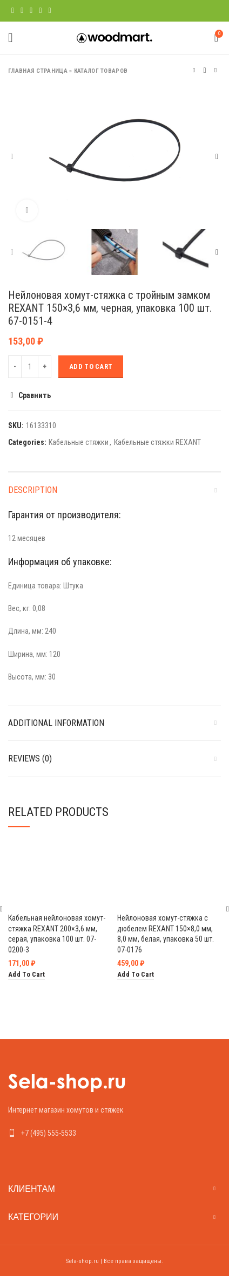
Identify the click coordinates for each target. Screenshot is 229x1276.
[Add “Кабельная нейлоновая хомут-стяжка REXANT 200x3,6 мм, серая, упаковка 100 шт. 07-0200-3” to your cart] (26, 974)
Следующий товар (215, 70)
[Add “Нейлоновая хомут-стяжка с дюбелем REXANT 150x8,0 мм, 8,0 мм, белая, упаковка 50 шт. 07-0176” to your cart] (135, 974)
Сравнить (34, 395)
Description (32, 490)
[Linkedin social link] (40, 11)
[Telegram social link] (50, 11)
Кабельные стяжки (79, 442)
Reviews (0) (30, 758)
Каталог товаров (101, 70)
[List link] (114, 1133)
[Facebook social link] (12, 11)
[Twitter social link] (21, 11)
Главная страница (38, 70)
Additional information (56, 723)
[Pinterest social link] (31, 11)
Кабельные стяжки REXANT (157, 442)
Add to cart (90, 366)
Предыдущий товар (194, 70)
